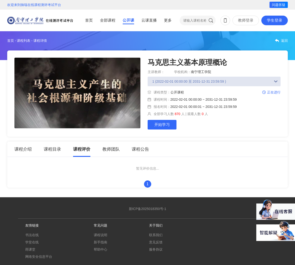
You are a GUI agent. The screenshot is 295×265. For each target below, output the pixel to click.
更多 (168, 20)
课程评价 (81, 149)
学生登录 (274, 20)
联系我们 (156, 235)
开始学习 (162, 125)
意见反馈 (156, 242)
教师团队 (111, 149)
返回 (284, 41)
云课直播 (149, 20)
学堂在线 (32, 242)
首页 (89, 20)
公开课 (128, 20)
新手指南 (100, 242)
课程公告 (140, 149)
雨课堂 (30, 249)
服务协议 (156, 249)
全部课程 (107, 20)
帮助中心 (100, 249)
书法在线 (32, 235)
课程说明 (100, 235)
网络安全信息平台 (38, 257)
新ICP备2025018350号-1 (147, 209)
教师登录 (245, 20)
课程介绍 (23, 149)
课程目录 (52, 149)
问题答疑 (278, 5)
